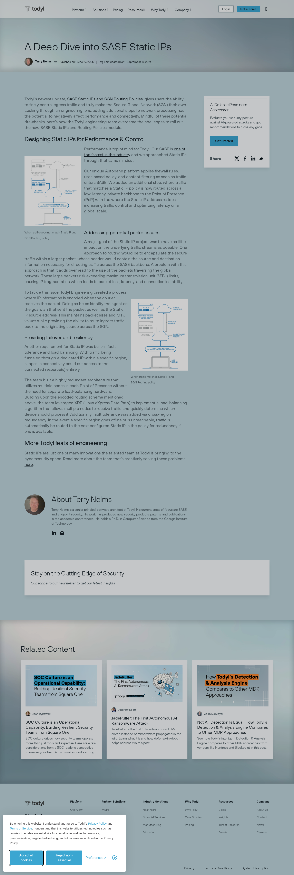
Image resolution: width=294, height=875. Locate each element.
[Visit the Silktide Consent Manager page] (114, 858)
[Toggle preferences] (96, 858)
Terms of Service (21, 828)
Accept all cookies (26, 858)
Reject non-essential (64, 858)
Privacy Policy (97, 823)
